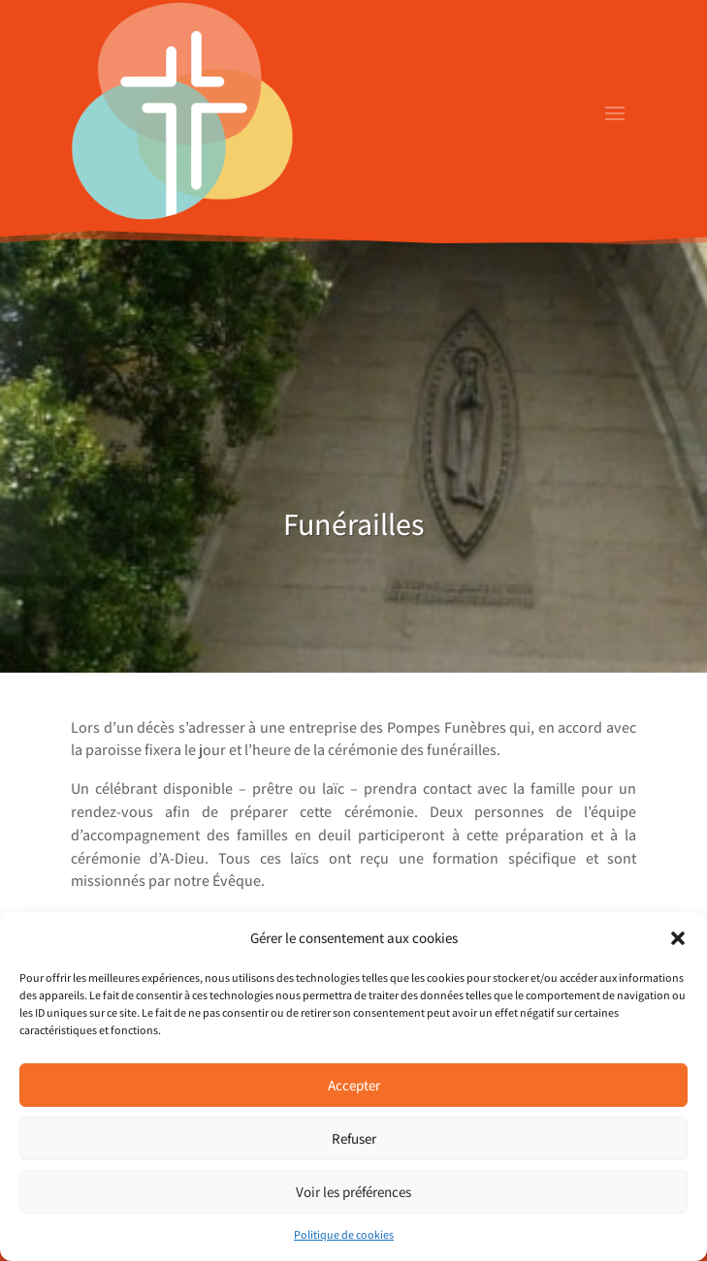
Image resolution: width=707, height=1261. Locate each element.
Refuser (354, 1138)
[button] (678, 938)
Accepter (354, 1085)
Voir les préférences (353, 1191)
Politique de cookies (344, 1234)
